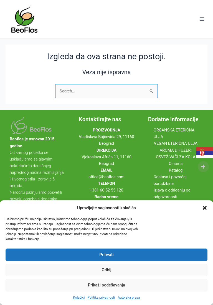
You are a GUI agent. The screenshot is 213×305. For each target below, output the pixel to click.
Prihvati (106, 254)
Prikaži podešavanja (106, 285)
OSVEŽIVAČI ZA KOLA (176, 156)
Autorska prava (129, 297)
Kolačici (79, 297)
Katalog (175, 170)
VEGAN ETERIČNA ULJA (175, 143)
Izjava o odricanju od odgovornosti (172, 193)
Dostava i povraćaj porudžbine (170, 180)
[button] (204, 208)
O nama (175, 163)
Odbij (106, 269)
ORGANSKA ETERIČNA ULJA (174, 133)
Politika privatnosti (101, 297)
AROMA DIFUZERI (176, 150)
